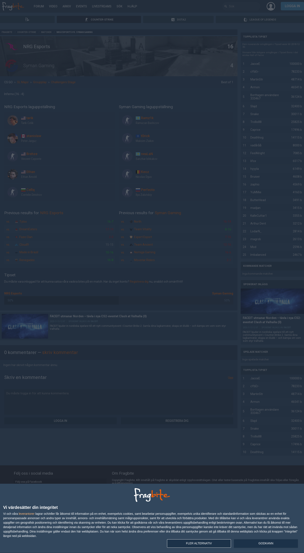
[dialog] (152, 518)
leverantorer (27, 513)
